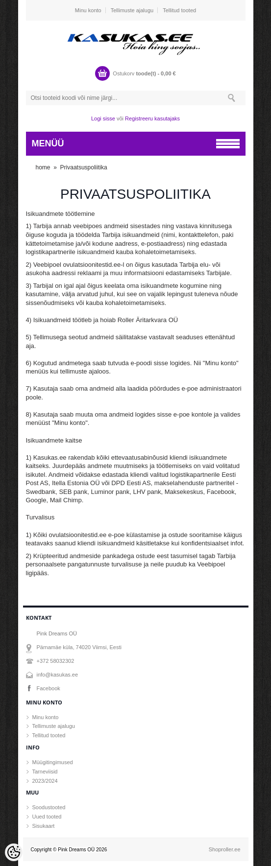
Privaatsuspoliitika (83, 167)
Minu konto (88, 10)
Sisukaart (43, 826)
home (43, 167)
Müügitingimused (52, 762)
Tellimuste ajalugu (132, 10)
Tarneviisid (45, 771)
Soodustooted (49, 807)
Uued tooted (47, 816)
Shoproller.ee (225, 849)
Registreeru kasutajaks (152, 118)
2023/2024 (45, 781)
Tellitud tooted (179, 10)
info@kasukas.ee (57, 675)
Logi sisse (103, 118)
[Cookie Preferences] (14, 852)
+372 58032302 (55, 661)
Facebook (48, 688)
